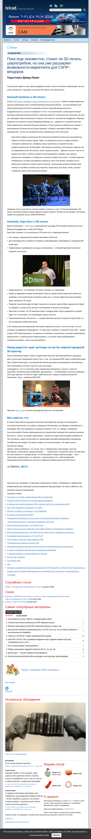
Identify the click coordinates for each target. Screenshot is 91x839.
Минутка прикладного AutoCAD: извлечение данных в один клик (34, 626)
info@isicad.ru (69, 809)
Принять (56, 835)
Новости (7, 40)
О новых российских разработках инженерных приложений (31, 550)
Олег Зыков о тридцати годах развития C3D (25, 539)
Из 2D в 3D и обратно (16, 557)
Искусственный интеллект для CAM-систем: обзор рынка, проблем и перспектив (40, 532)
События (34, 40)
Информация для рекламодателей (17, 822)
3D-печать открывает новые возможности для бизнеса (37, 101)
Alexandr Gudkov (10, 790)
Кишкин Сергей (10, 770)
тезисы (32, 226)
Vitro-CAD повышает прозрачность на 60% (24, 508)
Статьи (16, 40)
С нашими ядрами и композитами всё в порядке (27, 554)
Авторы (25, 40)
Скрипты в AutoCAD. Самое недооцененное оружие (29, 636)
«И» (8, 564)
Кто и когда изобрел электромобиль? (23, 646)
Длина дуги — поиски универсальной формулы (27, 653)
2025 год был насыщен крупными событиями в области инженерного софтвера (40, 529)
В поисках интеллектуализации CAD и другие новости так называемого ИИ (38, 504)
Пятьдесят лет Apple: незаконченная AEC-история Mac (30, 497)
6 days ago (27, 786)
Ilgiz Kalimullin (9, 760)
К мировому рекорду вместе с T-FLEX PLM (25, 536)
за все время (21, 615)
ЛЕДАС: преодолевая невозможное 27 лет (23, 587)
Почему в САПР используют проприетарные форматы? (30, 501)
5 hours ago (38, 766)
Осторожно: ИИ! (13, 561)
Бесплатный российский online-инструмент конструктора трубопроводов (38, 656)
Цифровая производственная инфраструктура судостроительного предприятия (40, 547)
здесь (18, 410)
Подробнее (9, 818)
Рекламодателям (48, 40)
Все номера (10, 682)
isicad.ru (70, 801)
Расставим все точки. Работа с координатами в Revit (30, 619)
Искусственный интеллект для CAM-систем (25, 525)
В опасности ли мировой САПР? (20, 515)
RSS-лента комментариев (16, 754)
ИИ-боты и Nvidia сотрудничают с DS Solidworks (27, 511)
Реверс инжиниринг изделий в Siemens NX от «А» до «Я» (32, 649)
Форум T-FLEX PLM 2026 (15, 602)
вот (24, 410)
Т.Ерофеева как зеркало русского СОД (23, 543)
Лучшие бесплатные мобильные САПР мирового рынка (31, 622)
